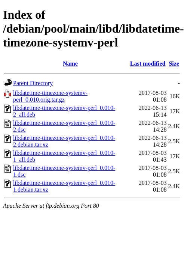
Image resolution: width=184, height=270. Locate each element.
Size (174, 63)
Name (70, 63)
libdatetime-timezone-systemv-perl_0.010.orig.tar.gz (50, 96)
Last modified (148, 63)
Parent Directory (33, 83)
